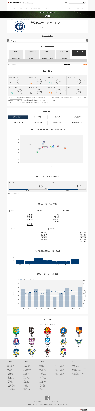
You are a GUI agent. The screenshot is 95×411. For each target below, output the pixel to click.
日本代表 (73, 365)
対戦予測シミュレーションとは (78, 373)
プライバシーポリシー (46, 401)
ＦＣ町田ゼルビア (11, 373)
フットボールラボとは (76, 366)
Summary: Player (35, 8)
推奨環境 (39, 401)
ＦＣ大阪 (41, 376)
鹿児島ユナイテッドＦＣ (44, 388)
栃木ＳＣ (41, 365)
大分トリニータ (26, 388)
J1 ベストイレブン (59, 366)
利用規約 (35, 401)
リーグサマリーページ (39, 100)
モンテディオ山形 (27, 369)
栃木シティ (25, 372)
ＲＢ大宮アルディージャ (28, 373)
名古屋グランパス (11, 378)
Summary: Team (24, 8)
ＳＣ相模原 (41, 368)
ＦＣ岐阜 (41, 373)
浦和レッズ (9, 366)
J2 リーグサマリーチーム (61, 368)
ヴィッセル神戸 (10, 384)
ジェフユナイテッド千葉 (12, 368)
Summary (58, 361)
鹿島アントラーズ (11, 364)
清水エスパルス (10, 377)
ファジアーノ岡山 (11, 385)
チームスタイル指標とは (16, 99)
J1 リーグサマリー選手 (60, 365)
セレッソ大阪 (10, 382)
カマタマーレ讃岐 (43, 381)
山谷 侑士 (30, 218)
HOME (13, 8)
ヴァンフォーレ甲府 (27, 377)
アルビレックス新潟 (27, 378)
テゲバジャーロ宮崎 (27, 389)
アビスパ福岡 (10, 388)
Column (58, 8)
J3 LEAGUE (41, 361)
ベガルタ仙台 (26, 366)
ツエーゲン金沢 (42, 372)
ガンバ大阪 (9, 381)
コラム (73, 364)
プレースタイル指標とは (76, 370)
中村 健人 (56, 219)
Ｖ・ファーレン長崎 (11, 389)
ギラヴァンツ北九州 (43, 385)
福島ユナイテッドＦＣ (43, 364)
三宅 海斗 (30, 223)
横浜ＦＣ (25, 374)
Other (73, 361)
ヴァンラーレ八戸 (27, 365)
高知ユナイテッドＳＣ (43, 384)
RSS (85, 64)
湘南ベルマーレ (26, 376)
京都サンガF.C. (10, 380)
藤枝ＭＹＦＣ (26, 382)
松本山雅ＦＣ (42, 369)
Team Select (79, 8)
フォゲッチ (30, 221)
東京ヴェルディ (10, 372)
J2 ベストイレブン (59, 370)
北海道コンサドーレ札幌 (28, 364)
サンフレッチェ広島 (11, 386)
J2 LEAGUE (25, 361)
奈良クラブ (41, 377)
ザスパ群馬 (41, 366)
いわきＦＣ (25, 370)
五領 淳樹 (56, 218)
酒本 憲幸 (30, 225)
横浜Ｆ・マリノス (11, 376)
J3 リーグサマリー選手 (60, 373)
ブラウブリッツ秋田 (27, 368)
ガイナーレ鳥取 (42, 378)
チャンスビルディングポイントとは (79, 368)
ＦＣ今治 (25, 385)
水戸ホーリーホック (11, 365)
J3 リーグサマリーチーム (61, 372)
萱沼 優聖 (30, 214)
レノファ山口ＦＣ (43, 380)
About (68, 8)
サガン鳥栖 (25, 386)
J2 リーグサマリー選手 (60, 369)
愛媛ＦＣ (41, 382)
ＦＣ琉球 (41, 389)
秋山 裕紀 (30, 219)
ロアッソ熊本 (42, 386)
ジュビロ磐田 (26, 381)
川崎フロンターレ (11, 374)
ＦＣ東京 (9, 370)
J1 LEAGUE (9, 361)
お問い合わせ (58, 401)
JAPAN (47, 8)
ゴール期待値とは (75, 374)
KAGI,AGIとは (74, 369)
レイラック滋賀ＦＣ (43, 374)
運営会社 (53, 401)
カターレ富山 (26, 380)
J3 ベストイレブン (59, 374)
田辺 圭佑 (30, 216)
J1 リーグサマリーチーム (61, 364)
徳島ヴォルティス (27, 384)
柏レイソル (9, 369)
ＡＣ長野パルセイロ (43, 370)
